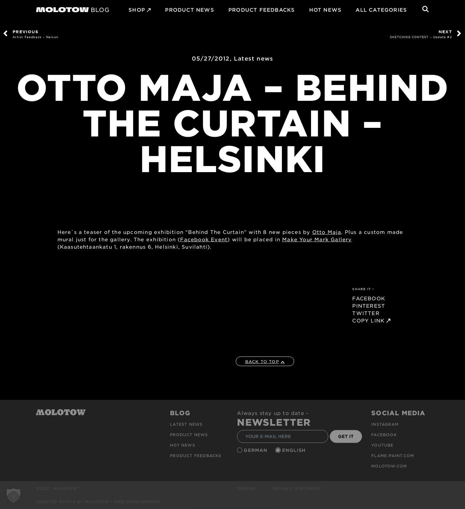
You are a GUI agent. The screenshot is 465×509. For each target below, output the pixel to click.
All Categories (381, 9)
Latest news (253, 58)
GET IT (346, 436)
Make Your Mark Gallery (317, 239)
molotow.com (389, 466)
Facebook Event (203, 239)
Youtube (382, 445)
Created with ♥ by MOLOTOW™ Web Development (98, 501)
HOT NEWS (325, 9)
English (294, 450)
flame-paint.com (392, 455)
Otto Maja (326, 232)
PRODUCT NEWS (189, 9)
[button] (13, 495)
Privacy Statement (297, 488)
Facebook (384, 434)
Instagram (385, 424)
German (256, 450)
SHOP (136, 9)
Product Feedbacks (261, 9)
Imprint (246, 488)
